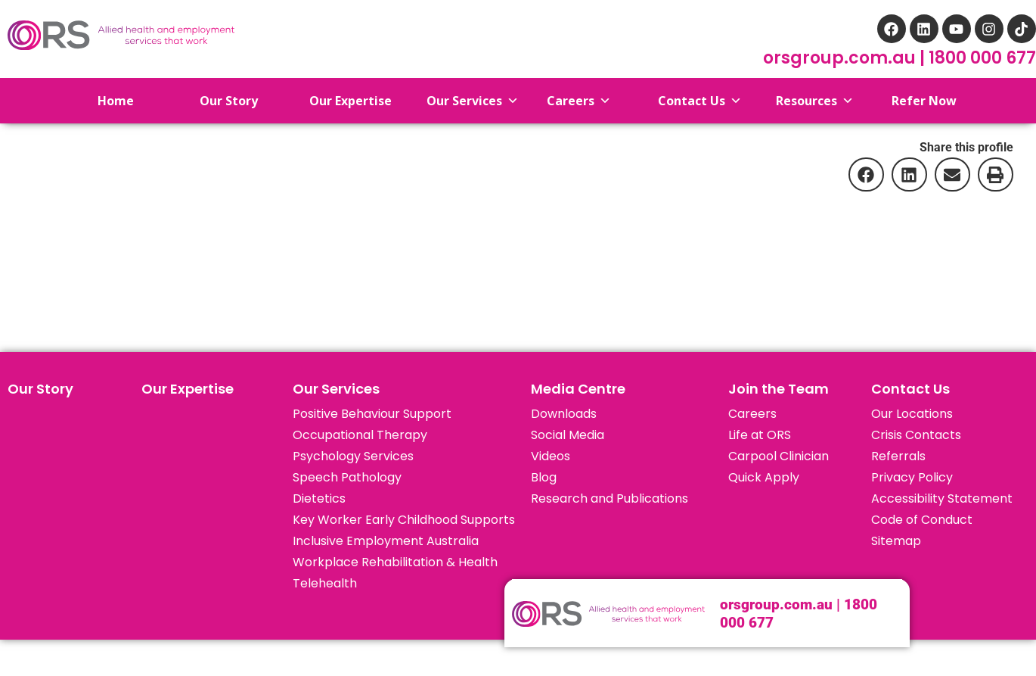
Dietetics (319, 498)
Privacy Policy (912, 477)
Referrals (898, 456)
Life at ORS (759, 435)
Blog (544, 477)
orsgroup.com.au (841, 58)
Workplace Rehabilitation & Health (395, 562)
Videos (550, 456)
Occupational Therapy (360, 435)
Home (104, 100)
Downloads (564, 413)
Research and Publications (609, 498)
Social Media (567, 435)
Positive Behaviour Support (372, 413)
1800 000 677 (982, 58)
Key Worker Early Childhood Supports (404, 519)
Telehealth (325, 583)
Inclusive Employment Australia (386, 541)
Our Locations (912, 413)
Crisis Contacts (916, 435)
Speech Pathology (347, 477)
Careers (752, 413)
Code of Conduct (921, 519)
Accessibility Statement (942, 498)
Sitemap (896, 541)
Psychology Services (353, 456)
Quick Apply (763, 477)
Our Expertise (187, 388)
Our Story (40, 388)
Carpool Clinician (778, 456)
